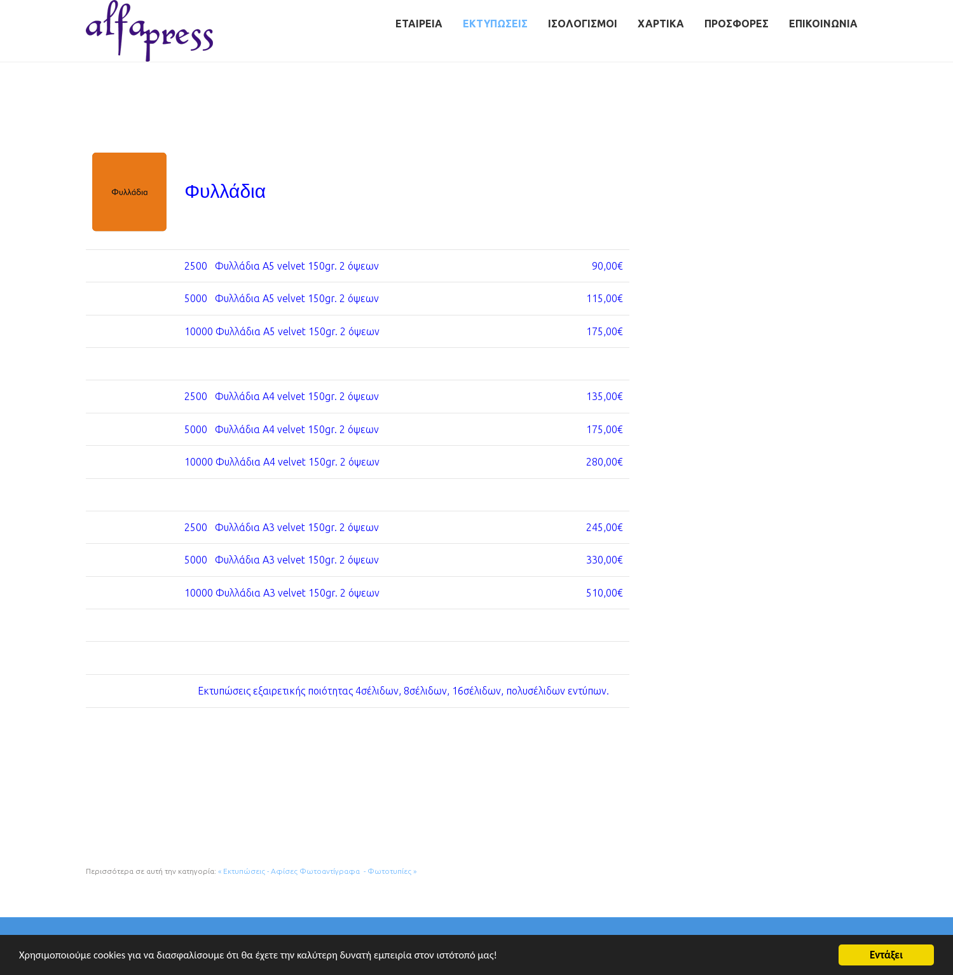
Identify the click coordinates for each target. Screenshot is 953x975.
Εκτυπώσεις (495, 23)
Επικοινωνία (823, 23)
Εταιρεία (418, 23)
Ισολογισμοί (582, 23)
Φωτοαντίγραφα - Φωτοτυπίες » (357, 871)
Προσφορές (736, 23)
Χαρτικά (661, 23)
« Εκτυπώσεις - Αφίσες (258, 871)
